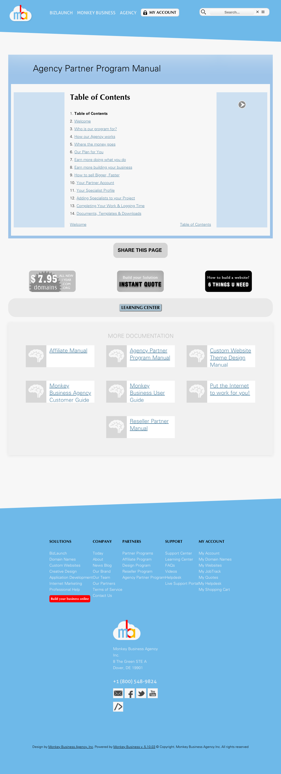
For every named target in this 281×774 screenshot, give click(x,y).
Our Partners (104, 583)
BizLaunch (61, 12)
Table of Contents (195, 224)
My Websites (210, 565)
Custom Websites (64, 565)
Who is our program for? (95, 129)
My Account (162, 12)
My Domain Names (215, 559)
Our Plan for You (88, 152)
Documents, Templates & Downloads (109, 213)
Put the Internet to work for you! (230, 389)
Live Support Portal (182, 583)
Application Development (71, 577)
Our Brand (102, 571)
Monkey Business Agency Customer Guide (70, 392)
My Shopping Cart (214, 589)
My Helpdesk (210, 583)
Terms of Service (107, 589)
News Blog (102, 565)
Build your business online (70, 599)
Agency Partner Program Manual (150, 354)
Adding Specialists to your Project (106, 198)
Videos (171, 571)
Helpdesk (173, 577)
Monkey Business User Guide (147, 392)
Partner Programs (137, 553)
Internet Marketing (65, 583)
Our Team (101, 577)
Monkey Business (96, 12)
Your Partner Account (95, 182)
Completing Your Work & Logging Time (111, 206)
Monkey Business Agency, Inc (70, 747)
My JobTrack (210, 571)
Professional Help (64, 589)
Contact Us (102, 595)
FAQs (170, 565)
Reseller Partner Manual (149, 424)
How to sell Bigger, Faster (97, 175)
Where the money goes (95, 144)
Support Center (178, 553)
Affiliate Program (136, 559)
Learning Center (179, 559)
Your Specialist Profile (96, 190)
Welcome (82, 121)
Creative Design (63, 571)
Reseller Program (137, 571)
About (98, 559)
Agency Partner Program (143, 577)
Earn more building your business (103, 167)
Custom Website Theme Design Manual (230, 357)
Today (98, 553)
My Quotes (208, 577)
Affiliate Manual (68, 350)
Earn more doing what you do (100, 159)
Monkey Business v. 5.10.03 (134, 747)
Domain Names (62, 559)
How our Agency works (94, 136)
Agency (128, 12)
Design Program (136, 565)
